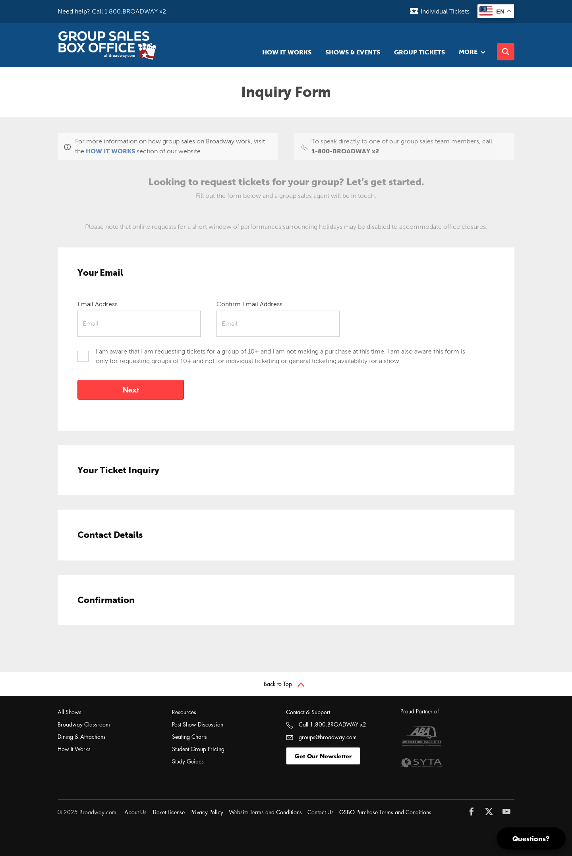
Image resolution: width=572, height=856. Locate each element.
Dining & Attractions (82, 736)
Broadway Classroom (84, 724)
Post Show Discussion (197, 724)
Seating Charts (189, 736)
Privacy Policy (206, 812)
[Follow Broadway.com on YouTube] (508, 811)
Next (131, 389)
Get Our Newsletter (323, 756)
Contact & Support (308, 712)
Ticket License (168, 812)
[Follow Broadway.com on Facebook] (473, 811)
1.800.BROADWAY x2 (135, 11)
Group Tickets (419, 52)
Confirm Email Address (249, 304)
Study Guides (188, 761)
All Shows (69, 712)
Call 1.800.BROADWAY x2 (326, 724)
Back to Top (284, 684)
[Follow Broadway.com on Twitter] (491, 811)
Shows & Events (352, 52)
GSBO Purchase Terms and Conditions (385, 812)
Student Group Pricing (198, 749)
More (471, 52)
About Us (135, 812)
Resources (184, 712)
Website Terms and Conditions (265, 812)
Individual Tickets (445, 11)
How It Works (286, 52)
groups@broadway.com (321, 737)
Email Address (97, 304)
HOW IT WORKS (110, 151)
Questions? (531, 838)
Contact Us (320, 812)
